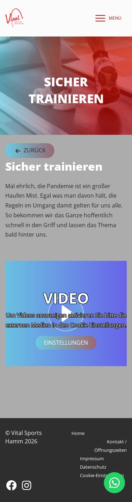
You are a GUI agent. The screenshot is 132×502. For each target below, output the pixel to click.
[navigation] (106, 18)
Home (77, 433)
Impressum (92, 458)
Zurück (30, 150)
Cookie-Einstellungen (102, 475)
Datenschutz (93, 467)
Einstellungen (66, 343)
